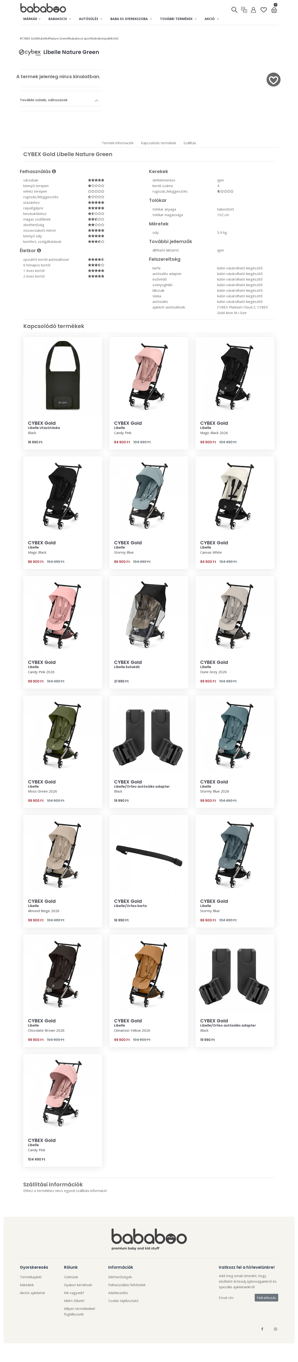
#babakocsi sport (79, 38)
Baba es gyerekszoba (131, 19)
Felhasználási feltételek (127, 1284)
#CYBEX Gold (28, 38)
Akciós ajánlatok (32, 1292)
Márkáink (27, 1284)
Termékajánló (31, 1277)
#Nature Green (58, 38)
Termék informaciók (117, 143)
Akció (212, 19)
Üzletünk (71, 1277)
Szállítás (189, 143)
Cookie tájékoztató (123, 1300)
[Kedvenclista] (263, 8)
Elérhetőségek (120, 1277)
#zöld (114, 38)
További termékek (178, 19)
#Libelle (42, 38)
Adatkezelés (118, 1292)
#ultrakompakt (101, 38)
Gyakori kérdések (78, 1284)
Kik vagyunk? (74, 1292)
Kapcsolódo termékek (158, 143)
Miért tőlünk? (74, 1300)
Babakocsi (59, 19)
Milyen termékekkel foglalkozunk (79, 1311)
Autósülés (90, 19)
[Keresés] (235, 8)
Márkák (32, 19)
